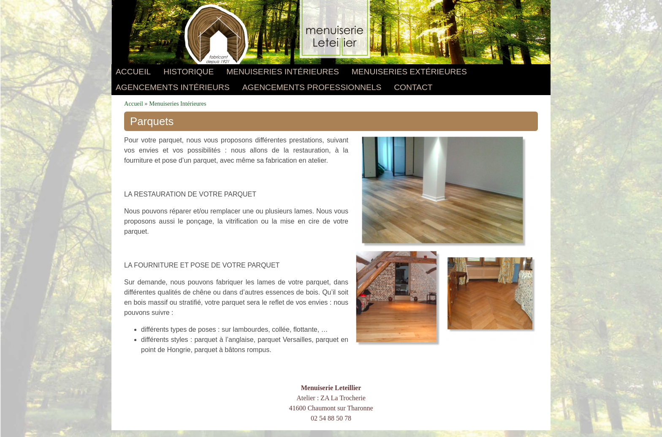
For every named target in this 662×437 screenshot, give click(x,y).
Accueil (133, 71)
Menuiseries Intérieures (282, 71)
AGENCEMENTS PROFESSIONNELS (311, 87)
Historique (188, 71)
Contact (413, 87)
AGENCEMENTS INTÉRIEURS (173, 87)
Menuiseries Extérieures (409, 71)
